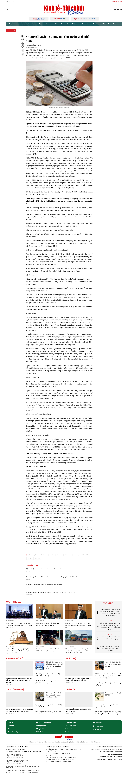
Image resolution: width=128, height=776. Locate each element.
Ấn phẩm (97, 722)
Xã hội (103, 24)
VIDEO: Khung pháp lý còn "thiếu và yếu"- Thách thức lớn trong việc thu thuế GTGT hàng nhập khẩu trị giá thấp (108, 676)
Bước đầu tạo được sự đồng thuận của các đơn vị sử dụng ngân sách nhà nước (52, 577)
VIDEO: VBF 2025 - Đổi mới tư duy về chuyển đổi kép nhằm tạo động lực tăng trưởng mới (19, 625)
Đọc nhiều (108, 603)
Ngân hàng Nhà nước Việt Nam (38, 555)
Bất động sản (75, 24)
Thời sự (14, 24)
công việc (37, 558)
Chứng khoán (32, 24)
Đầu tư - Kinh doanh (61, 24)
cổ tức (52, 555)
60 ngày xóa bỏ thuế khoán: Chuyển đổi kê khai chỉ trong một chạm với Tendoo (19, 680)
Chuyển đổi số (85, 24)
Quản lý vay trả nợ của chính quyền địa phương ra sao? (44, 585)
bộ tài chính (68, 555)
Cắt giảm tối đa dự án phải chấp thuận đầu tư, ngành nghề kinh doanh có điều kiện (78, 625)
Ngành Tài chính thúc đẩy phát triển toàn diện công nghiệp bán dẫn (110, 648)
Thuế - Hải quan (70, 725)
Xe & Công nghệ (15, 689)
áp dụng (76, 555)
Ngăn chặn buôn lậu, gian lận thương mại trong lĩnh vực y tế (113, 664)
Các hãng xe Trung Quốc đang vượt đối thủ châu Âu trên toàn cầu (54, 695)
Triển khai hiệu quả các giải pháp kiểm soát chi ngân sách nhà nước (47, 569)
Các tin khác (13, 602)
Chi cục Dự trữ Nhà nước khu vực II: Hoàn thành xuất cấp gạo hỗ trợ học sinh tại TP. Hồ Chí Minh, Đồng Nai (78, 651)
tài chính (59, 555)
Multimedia (111, 24)
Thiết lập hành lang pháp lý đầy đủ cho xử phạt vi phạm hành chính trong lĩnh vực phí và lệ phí (19, 651)
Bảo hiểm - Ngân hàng (46, 24)
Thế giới (70, 689)
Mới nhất (97, 730)
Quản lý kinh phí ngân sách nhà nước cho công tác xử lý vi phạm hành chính (50, 592)
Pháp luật (96, 24)
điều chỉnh (85, 555)
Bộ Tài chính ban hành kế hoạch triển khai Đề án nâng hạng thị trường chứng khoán (49, 651)
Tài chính (22, 24)
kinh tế (30, 558)
